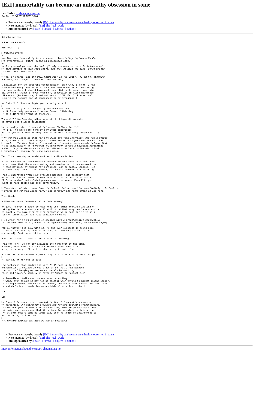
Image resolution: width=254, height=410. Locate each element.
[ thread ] (47, 28)
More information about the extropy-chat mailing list (31, 406)
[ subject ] (58, 28)
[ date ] (37, 28)
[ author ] (70, 28)
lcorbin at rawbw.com (28, 13)
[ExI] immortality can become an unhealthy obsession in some (78, 22)
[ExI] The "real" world (51, 25)
